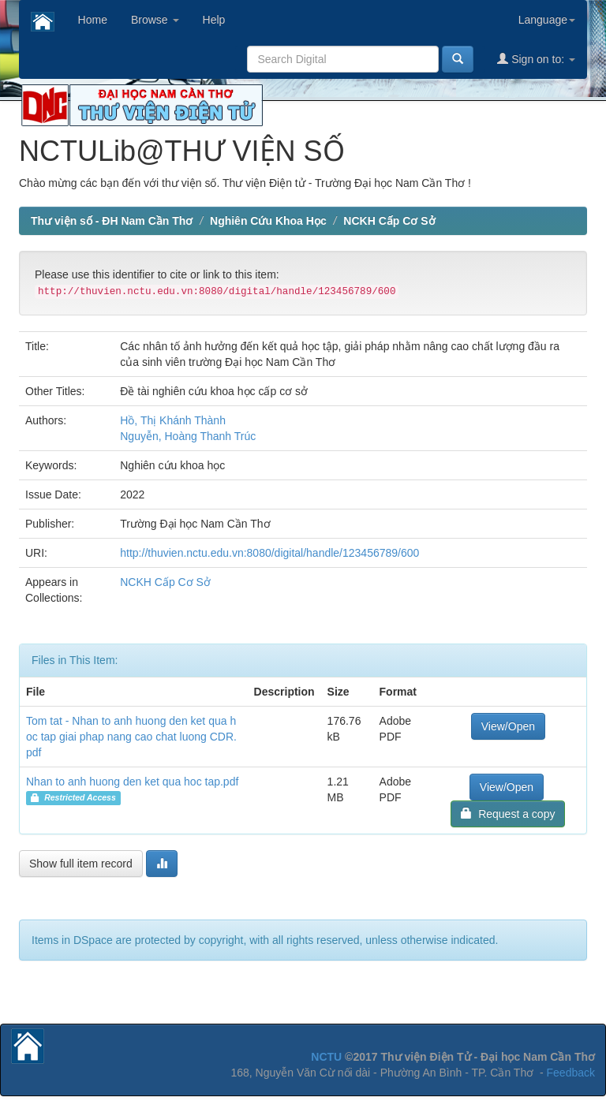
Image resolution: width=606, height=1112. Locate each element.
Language (546, 19)
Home (92, 19)
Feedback (571, 1072)
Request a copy (508, 813)
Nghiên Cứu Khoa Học (268, 221)
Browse (155, 19)
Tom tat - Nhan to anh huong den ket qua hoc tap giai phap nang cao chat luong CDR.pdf (131, 737)
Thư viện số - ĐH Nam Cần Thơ (112, 221)
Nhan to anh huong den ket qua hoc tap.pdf (132, 781)
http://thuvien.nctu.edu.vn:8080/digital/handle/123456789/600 (269, 553)
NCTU (326, 1056)
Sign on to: (536, 58)
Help (214, 19)
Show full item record (81, 863)
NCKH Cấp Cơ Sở (389, 221)
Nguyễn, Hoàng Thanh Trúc (188, 436)
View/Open (508, 726)
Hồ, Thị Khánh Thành (173, 420)
